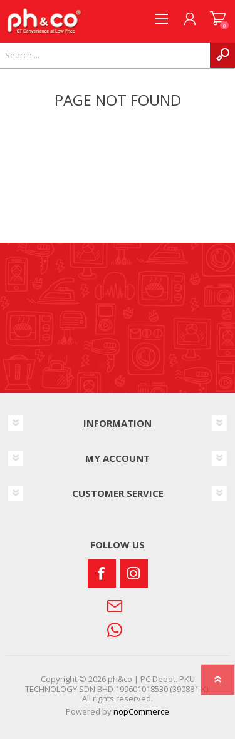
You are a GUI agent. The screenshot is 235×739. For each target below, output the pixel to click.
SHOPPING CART (218, 19)
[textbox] (105, 55)
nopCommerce (141, 711)
